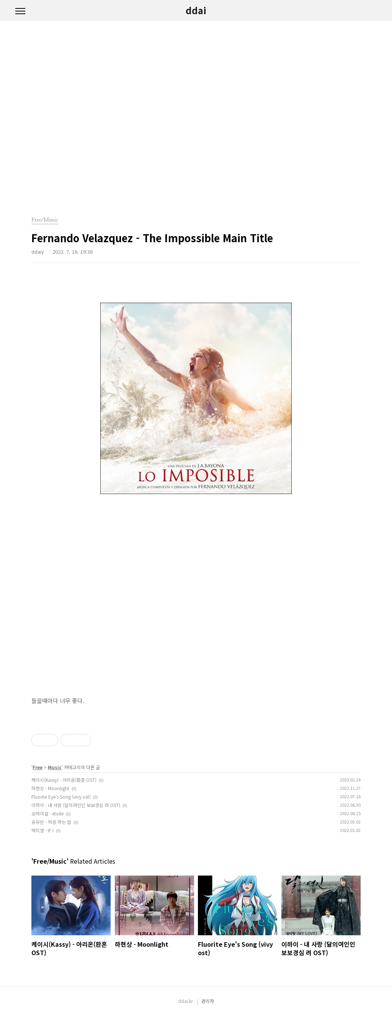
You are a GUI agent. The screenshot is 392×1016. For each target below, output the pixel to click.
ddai (196, 10)
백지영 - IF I (42, 830)
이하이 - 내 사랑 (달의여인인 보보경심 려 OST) (75, 805)
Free (37, 767)
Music (55, 767)
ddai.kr (185, 1001)
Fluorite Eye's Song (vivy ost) (61, 796)
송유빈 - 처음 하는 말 (51, 822)
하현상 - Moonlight (50, 788)
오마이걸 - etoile (47, 813)
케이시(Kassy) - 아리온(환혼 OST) (63, 779)
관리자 (207, 1001)
